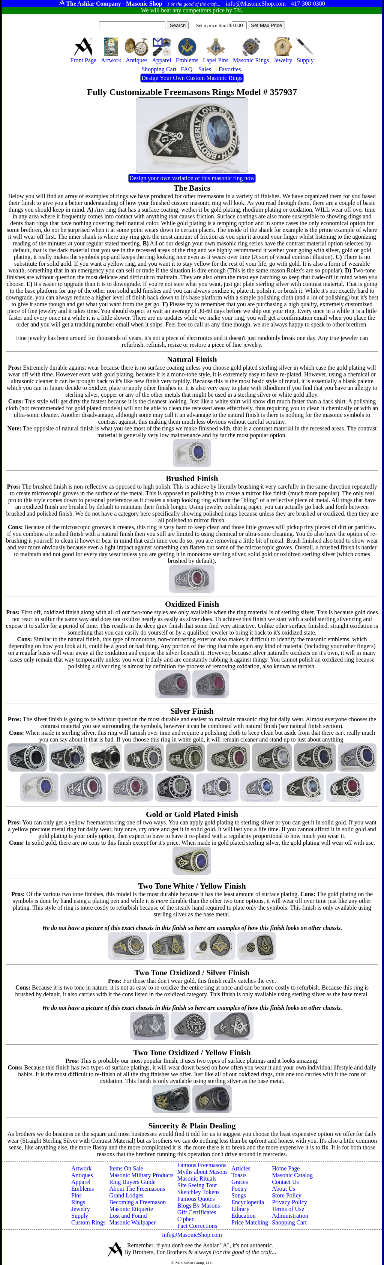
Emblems (82, 1188)
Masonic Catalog (292, 1175)
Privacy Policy (289, 1202)
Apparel (81, 1182)
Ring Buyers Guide (132, 1182)
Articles (240, 1168)
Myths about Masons (202, 1172)
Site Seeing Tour (197, 1185)
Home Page (286, 1168)
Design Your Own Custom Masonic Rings (191, 78)
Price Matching (249, 1222)
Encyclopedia (247, 1202)
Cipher (185, 1219)
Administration (290, 1215)
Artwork (81, 1168)
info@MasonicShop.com (192, 1235)
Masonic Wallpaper (132, 1222)
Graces (239, 1182)
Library (240, 1209)
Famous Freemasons (201, 1165)
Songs (238, 1195)
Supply (79, 1215)
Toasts (239, 1175)
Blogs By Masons (198, 1205)
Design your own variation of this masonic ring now (192, 178)
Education (243, 1215)
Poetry (239, 1188)
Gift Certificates (196, 1212)
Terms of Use (288, 1209)
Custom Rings (88, 1222)
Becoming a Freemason (137, 1202)
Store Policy (287, 1195)
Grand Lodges (126, 1195)
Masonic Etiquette (131, 1209)
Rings (78, 1202)
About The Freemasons (137, 1188)
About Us (283, 1188)
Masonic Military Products (141, 1175)
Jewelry (80, 1209)
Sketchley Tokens (198, 1192)
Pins (76, 1195)
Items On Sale (126, 1168)
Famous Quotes (196, 1199)
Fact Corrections (197, 1226)
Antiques (82, 1175)
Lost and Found (128, 1215)
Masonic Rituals (196, 1178)
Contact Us (285, 1182)
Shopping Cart (289, 1222)
